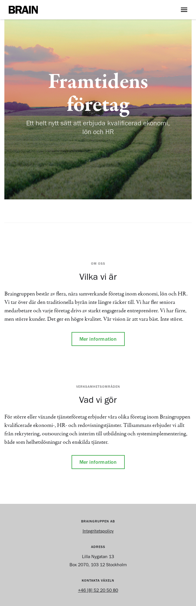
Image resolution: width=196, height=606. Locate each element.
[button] (184, 10)
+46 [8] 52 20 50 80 (98, 590)
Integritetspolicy (98, 531)
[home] (90, 10)
